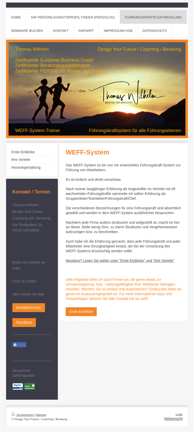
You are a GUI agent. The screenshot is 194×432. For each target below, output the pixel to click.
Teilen (19, 345)
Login (179, 414)
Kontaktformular (28, 308)
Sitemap (41, 414)
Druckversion (22, 414)
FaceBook (24, 322)
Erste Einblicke (81, 312)
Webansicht (173, 419)
